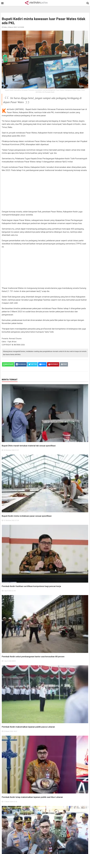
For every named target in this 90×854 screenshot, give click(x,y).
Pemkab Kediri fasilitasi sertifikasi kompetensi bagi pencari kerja (31, 586)
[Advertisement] (45, 191)
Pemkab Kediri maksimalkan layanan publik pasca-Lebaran (28, 727)
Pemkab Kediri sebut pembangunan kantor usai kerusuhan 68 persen (33, 656)
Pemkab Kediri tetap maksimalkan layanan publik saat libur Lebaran (32, 797)
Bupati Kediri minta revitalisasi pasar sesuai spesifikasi (27, 516)
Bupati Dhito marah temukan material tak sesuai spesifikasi (29, 445)
